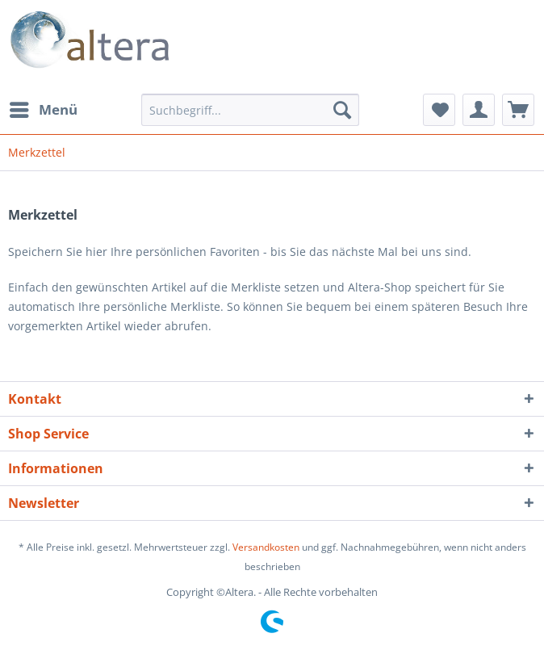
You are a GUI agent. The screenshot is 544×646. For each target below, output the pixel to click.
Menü (43, 108)
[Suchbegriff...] (250, 110)
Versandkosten (265, 547)
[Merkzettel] (439, 110)
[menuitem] (43, 110)
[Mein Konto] (478, 110)
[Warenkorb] (518, 110)
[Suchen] (342, 110)
